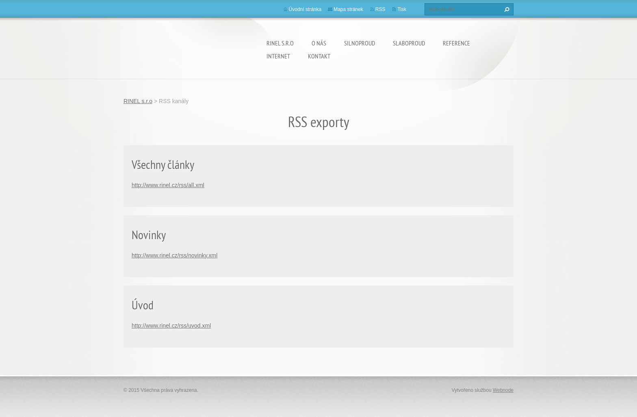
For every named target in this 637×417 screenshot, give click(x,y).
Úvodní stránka (305, 9)
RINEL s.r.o (280, 43)
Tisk (401, 9)
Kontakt (319, 56)
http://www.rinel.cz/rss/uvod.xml (171, 325)
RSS (380, 9)
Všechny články (163, 164)
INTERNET (278, 56)
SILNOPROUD (359, 43)
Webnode (503, 390)
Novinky (149, 234)
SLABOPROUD (409, 43)
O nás (319, 43)
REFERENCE (456, 43)
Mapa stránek (348, 9)
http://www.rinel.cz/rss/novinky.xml (174, 255)
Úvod (143, 305)
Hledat (506, 9)
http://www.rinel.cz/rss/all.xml (168, 185)
